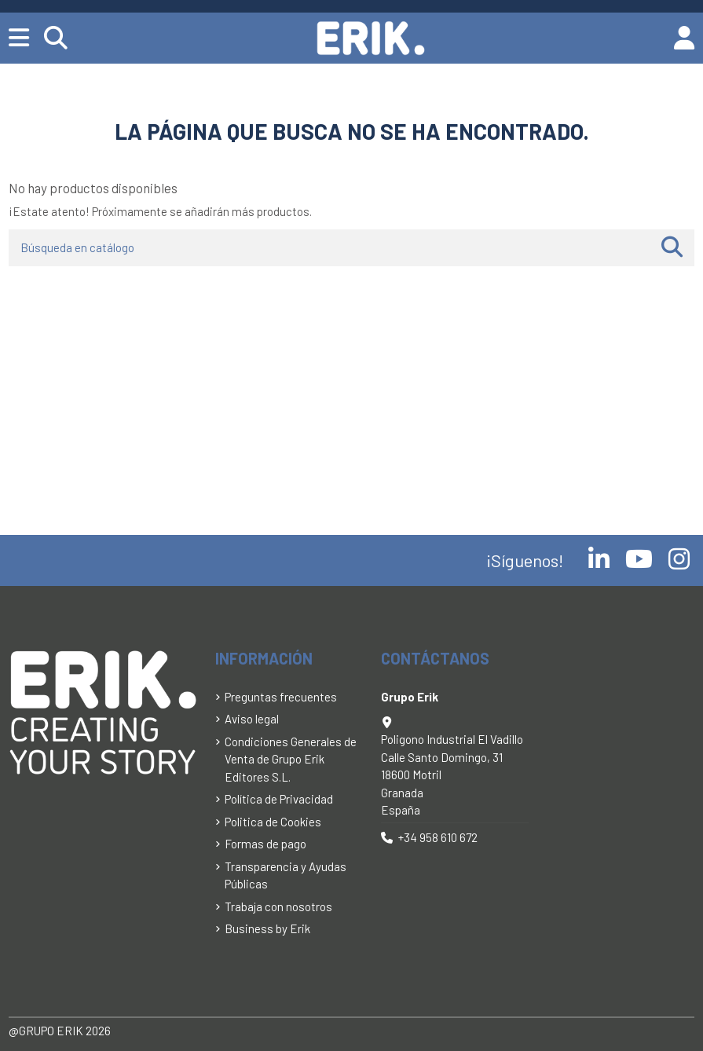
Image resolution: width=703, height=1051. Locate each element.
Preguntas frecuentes (281, 697)
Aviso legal (252, 719)
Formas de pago (265, 844)
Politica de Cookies (273, 822)
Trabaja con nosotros (278, 906)
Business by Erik (267, 928)
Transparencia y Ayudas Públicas (285, 875)
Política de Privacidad (279, 799)
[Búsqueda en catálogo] (672, 247)
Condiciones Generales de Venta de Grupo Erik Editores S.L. (291, 759)
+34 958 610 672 (438, 837)
